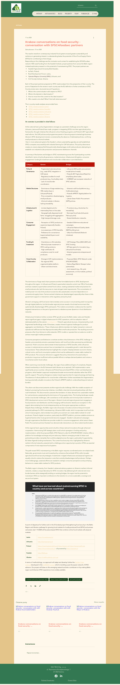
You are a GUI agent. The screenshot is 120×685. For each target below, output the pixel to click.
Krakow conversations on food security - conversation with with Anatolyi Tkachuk (60, 625)
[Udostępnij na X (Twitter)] (31, 586)
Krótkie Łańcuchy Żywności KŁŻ (37, 579)
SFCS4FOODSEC (75, 579)
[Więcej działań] (93, 37)
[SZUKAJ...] (84, 5)
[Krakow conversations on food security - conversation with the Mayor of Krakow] (90, 613)
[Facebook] (56, 676)
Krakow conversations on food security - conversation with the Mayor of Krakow (90, 625)
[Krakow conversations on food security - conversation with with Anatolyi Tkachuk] (60, 613)
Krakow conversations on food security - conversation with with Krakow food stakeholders (29, 625)
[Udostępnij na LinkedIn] (35, 586)
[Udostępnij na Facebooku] (26, 586)
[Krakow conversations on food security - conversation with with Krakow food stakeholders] (29, 613)
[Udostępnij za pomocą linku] (40, 586)
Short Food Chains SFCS (59, 579)
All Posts (19, 25)
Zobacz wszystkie (99, 602)
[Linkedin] (61, 676)
